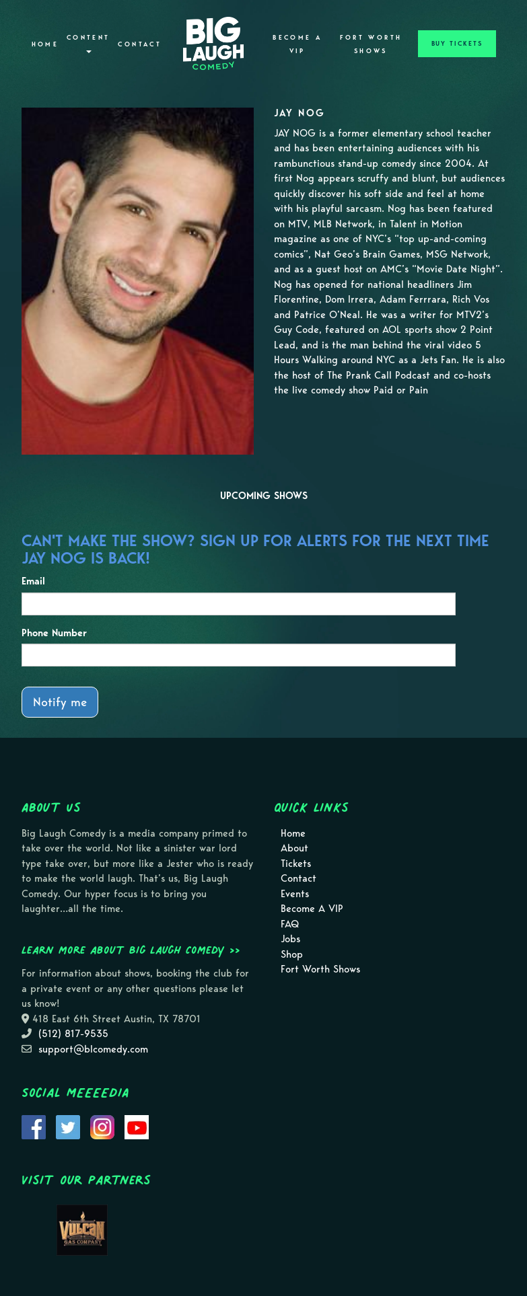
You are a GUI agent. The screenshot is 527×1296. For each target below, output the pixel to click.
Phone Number (54, 633)
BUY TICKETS (457, 44)
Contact (140, 44)
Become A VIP (297, 44)
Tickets (296, 863)
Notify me (60, 702)
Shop (292, 954)
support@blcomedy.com (93, 1049)
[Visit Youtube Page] (137, 1126)
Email (33, 581)
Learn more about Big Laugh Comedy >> (131, 950)
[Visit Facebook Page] (34, 1126)
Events (295, 894)
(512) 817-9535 (73, 1034)
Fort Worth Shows (371, 44)
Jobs (290, 939)
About (294, 848)
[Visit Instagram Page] (102, 1126)
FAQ (290, 924)
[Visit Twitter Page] (68, 1126)
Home (45, 44)
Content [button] (88, 43)
